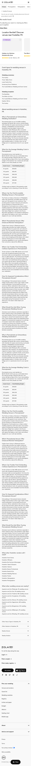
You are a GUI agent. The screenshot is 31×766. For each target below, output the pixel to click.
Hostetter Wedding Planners (9, 573)
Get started (8, 670)
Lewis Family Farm (7, 82)
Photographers (12, 6)
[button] (20, 39)
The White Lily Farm (7, 96)
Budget (4, 706)
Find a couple (7, 659)
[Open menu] (3, 2)
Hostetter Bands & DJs (8, 571)
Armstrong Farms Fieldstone (9, 84)
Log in (4, 655)
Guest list (4, 691)
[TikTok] (18, 676)
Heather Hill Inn (6, 101)
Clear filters (3, 28)
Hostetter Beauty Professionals (10, 569)
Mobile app (5, 716)
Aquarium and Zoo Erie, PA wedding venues (13, 591)
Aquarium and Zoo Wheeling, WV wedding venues (15, 614)
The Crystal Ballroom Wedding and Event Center (14, 86)
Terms (3, 743)
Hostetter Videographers (8, 578)
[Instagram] (14, 676)
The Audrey (5, 77)
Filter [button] (15, 762)
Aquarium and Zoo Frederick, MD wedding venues (15, 593)
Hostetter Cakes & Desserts (9, 564)
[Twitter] (11, 676)
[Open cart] (28, 2)
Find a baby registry (9, 663)
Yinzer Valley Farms (7, 79)
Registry (4, 699)
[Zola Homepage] (8, 2)
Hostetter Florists (6, 576)
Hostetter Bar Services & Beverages (11, 562)
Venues (4, 6)
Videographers (21, 6)
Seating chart (5, 713)
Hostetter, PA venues (6, 11)
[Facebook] (3, 676)
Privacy (3, 739)
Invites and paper (7, 702)
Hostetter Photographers (8, 580)
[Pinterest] (7, 676)
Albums (4, 709)
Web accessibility (6, 752)
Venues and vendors (8, 688)
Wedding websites (7, 695)
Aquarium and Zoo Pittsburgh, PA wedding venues (15, 589)
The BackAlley (5, 94)
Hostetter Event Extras (8, 557)
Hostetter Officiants (7, 560)
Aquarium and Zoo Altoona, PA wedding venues (14, 600)
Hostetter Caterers (7, 566)
